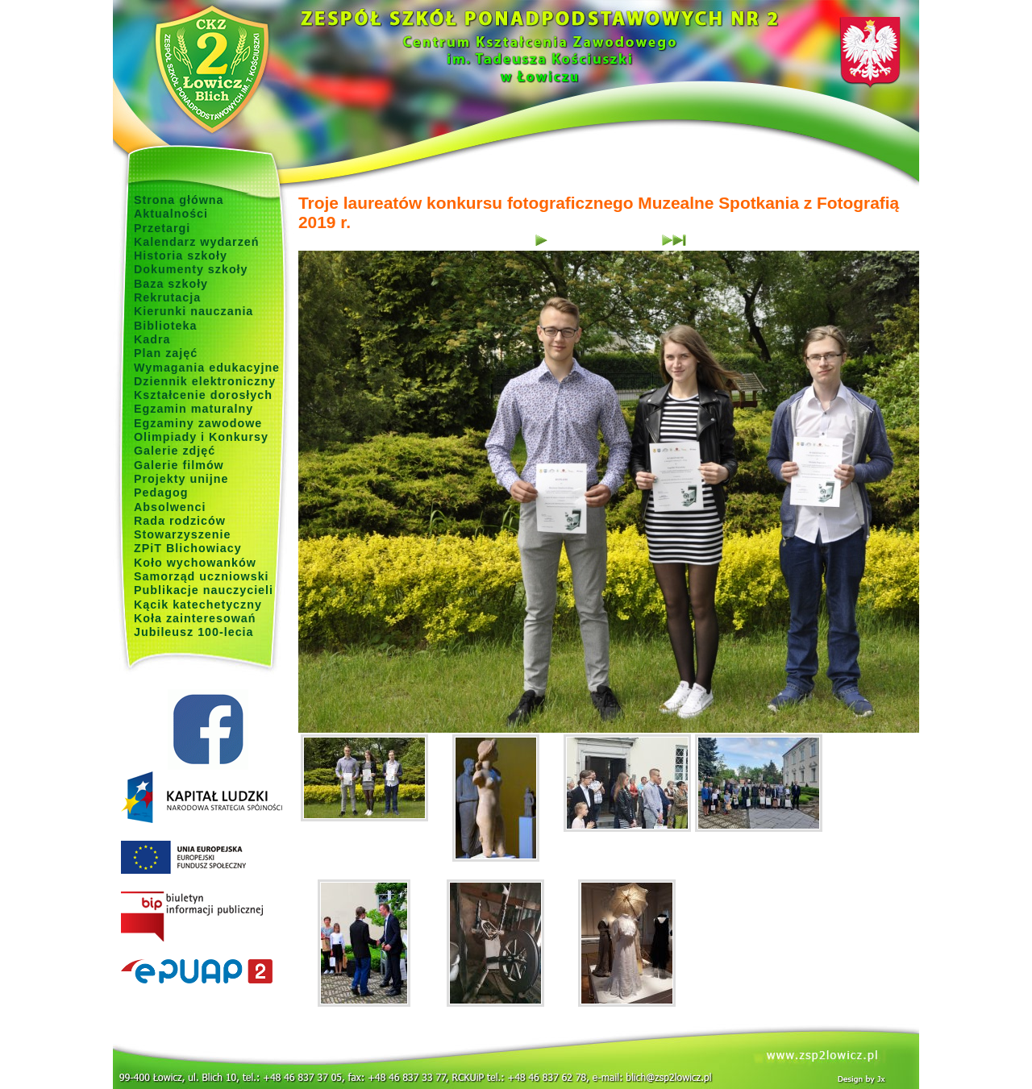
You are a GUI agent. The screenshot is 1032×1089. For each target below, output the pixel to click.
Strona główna (179, 199)
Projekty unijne (181, 478)
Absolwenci (170, 507)
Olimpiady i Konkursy (201, 436)
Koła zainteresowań (195, 618)
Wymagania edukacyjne (207, 367)
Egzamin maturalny (193, 408)
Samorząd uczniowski (201, 576)
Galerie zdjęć (174, 450)
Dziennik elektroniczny (205, 381)
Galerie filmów (179, 465)
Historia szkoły (180, 255)
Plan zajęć (166, 353)
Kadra (152, 339)
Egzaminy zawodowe (198, 423)
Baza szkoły (171, 283)
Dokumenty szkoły (191, 269)
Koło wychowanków (195, 562)
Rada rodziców (180, 520)
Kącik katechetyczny (198, 604)
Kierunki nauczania (193, 311)
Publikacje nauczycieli (203, 590)
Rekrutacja (167, 297)
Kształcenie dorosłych (203, 395)
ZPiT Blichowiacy (188, 548)
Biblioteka (165, 325)
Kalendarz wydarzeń (196, 241)
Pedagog (161, 492)
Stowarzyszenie (182, 534)
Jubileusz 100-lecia (194, 632)
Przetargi (162, 228)
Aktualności (171, 213)
